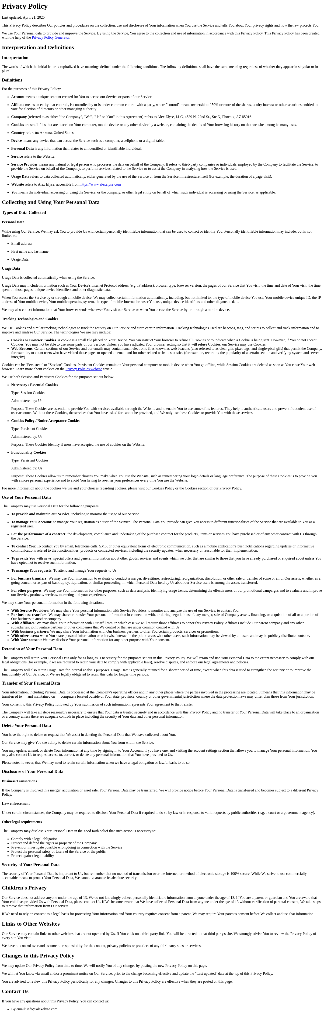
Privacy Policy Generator (50, 37)
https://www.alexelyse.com (100, 184)
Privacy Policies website (84, 369)
